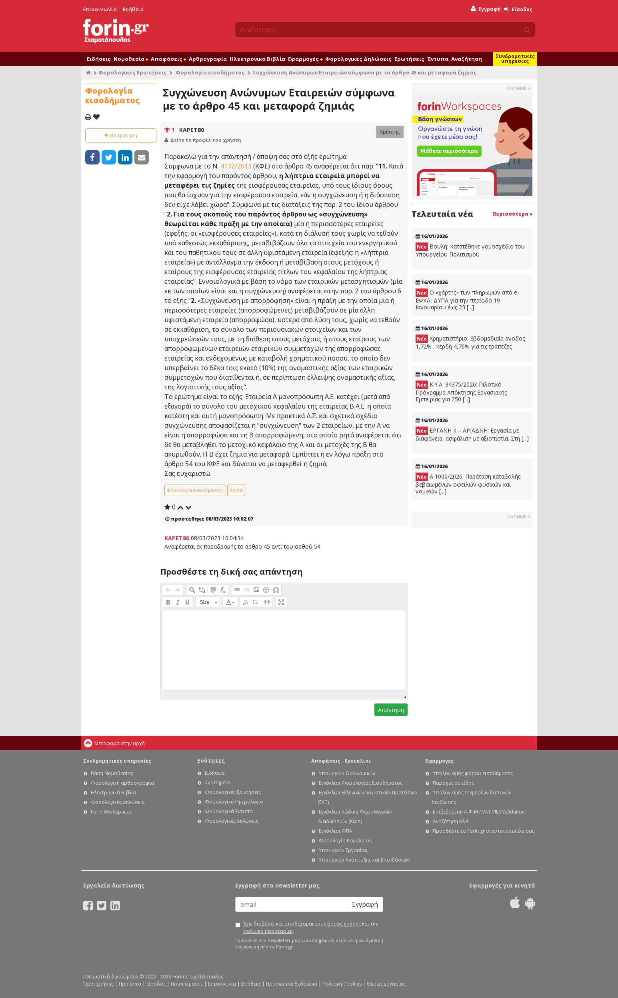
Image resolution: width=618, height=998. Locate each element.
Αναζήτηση (466, 58)
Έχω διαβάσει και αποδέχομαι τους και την (310, 927)
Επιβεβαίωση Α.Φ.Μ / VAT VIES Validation (479, 811)
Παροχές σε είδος (453, 783)
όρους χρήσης (344, 923)
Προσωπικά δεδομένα (291, 983)
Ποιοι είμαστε (187, 983)
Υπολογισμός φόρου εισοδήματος (473, 773)
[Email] (291, 904)
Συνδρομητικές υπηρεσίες (515, 58)
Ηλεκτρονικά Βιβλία (257, 58)
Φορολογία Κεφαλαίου (345, 840)
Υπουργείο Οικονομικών (347, 773)
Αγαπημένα (218, 782)
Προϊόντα (130, 983)
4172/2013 (236, 166)
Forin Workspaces (111, 811)
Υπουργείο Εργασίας (343, 850)
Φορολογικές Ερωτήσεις (132, 72)
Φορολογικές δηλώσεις (117, 802)
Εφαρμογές (305, 58)
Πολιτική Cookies (342, 983)
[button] (168, 589)
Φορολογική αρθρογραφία (122, 783)
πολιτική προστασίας (268, 931)
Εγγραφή (486, 9)
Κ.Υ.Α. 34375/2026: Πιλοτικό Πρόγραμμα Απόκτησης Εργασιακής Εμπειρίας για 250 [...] (461, 392)
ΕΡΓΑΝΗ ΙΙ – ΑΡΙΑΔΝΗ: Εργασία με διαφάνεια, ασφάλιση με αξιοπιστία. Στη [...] (472, 434)
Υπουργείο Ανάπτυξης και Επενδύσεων (364, 859)
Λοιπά (236, 490)
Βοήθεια (133, 9)
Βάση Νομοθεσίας (112, 773)
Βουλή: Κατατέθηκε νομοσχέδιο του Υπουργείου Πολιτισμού (470, 250)
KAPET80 (191, 130)
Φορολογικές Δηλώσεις (358, 58)
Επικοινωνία (100, 9)
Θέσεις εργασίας (386, 983)
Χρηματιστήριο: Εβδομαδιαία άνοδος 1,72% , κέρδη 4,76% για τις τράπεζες (470, 342)
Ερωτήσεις (409, 58)
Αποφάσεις (168, 58)
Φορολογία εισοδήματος (210, 72)
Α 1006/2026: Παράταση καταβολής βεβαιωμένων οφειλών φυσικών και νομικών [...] (468, 484)
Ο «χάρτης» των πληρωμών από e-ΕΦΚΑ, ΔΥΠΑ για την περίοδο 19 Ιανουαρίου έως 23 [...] (467, 300)
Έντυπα (437, 58)
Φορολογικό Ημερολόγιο (234, 801)
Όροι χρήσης (98, 983)
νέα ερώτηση (120, 135)
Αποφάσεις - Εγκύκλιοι (340, 761)
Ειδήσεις (99, 58)
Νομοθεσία (131, 58)
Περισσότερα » (512, 213)
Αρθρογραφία (208, 58)
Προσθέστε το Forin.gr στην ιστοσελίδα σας (483, 831)
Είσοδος (518, 9)
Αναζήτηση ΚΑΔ (451, 821)
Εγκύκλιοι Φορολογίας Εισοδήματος (360, 783)
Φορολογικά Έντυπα (229, 811)
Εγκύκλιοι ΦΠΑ (335, 831)
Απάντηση (391, 709)
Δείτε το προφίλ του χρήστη (205, 140)
